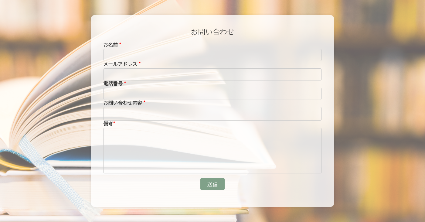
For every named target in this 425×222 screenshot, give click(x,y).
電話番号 (114, 83)
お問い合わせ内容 (124, 102)
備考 (109, 123)
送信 (212, 184)
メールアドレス (122, 64)
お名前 (112, 44)
